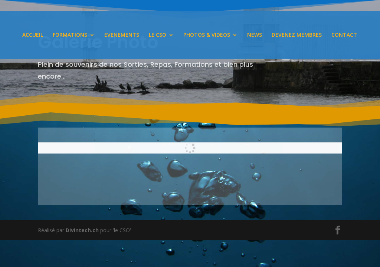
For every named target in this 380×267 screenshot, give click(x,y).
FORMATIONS (70, 36)
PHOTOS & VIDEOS (206, 36)
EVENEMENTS (121, 36)
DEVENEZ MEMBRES (297, 36)
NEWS (254, 36)
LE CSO (157, 36)
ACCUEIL (32, 36)
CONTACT (344, 36)
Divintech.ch (82, 230)
